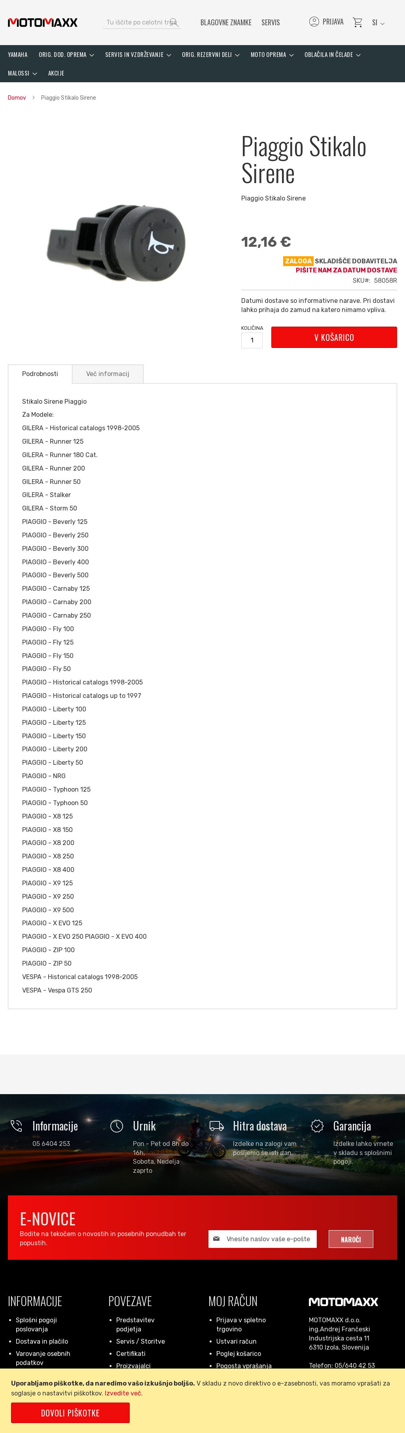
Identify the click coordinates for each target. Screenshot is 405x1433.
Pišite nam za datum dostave (346, 270)
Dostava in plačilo (42, 1341)
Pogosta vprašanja (244, 1366)
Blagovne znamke (226, 22)
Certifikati (131, 1353)
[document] (204, 1400)
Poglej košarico (238, 1353)
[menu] (202, 63)
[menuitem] (17, 54)
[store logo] (43, 22)
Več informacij (107, 374)
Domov (17, 98)
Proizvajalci (133, 1366)
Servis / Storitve (140, 1341)
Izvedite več (123, 1393)
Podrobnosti (40, 374)
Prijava (326, 22)
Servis (270, 22)
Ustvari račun (236, 1341)
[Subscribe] (351, 1239)
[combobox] (142, 22)
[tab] (40, 374)
